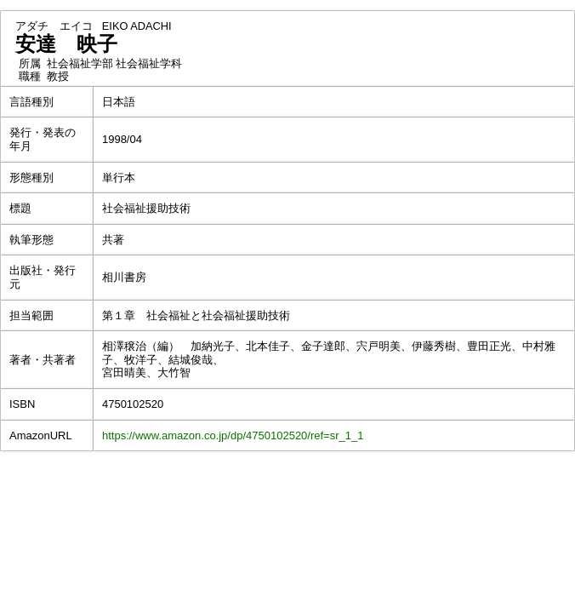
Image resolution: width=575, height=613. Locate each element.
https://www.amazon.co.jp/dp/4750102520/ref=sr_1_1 (233, 435)
